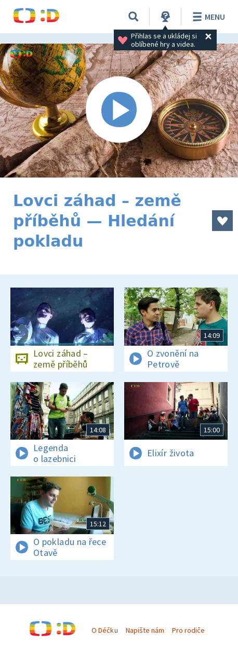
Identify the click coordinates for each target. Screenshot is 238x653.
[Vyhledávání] (133, 16)
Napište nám (145, 630)
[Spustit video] (119, 111)
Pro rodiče (188, 630)
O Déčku (104, 630)
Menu (207, 16)
